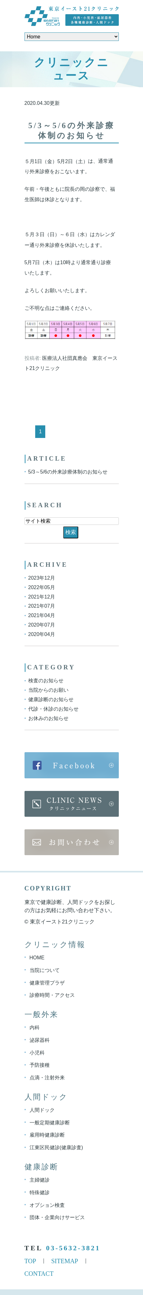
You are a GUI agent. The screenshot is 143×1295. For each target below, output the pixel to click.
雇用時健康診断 (47, 1135)
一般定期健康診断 (50, 1122)
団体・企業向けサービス (57, 1217)
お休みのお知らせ (48, 718)
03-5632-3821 (73, 1248)
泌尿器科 (40, 1040)
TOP (30, 1261)
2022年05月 (41, 587)
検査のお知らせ (45, 680)
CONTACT (39, 1273)
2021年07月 (41, 606)
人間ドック (42, 1110)
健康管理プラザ (47, 982)
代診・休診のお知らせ (53, 709)
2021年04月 (41, 615)
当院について (45, 970)
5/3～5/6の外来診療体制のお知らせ (67, 471)
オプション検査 (47, 1204)
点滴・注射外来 (47, 1077)
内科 (35, 1027)
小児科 (37, 1052)
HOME (37, 957)
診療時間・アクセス (52, 995)
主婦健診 (40, 1180)
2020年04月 (41, 634)
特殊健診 (40, 1192)
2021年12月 (41, 596)
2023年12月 (41, 578)
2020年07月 (41, 625)
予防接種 (40, 1065)
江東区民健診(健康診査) (56, 1147)
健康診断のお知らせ (51, 699)
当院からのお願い (48, 690)
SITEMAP (64, 1261)
